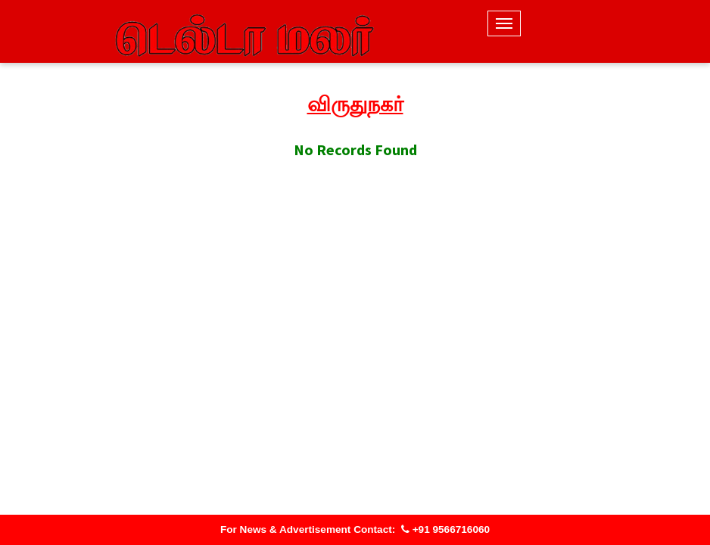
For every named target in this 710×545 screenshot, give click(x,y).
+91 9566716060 (445, 529)
